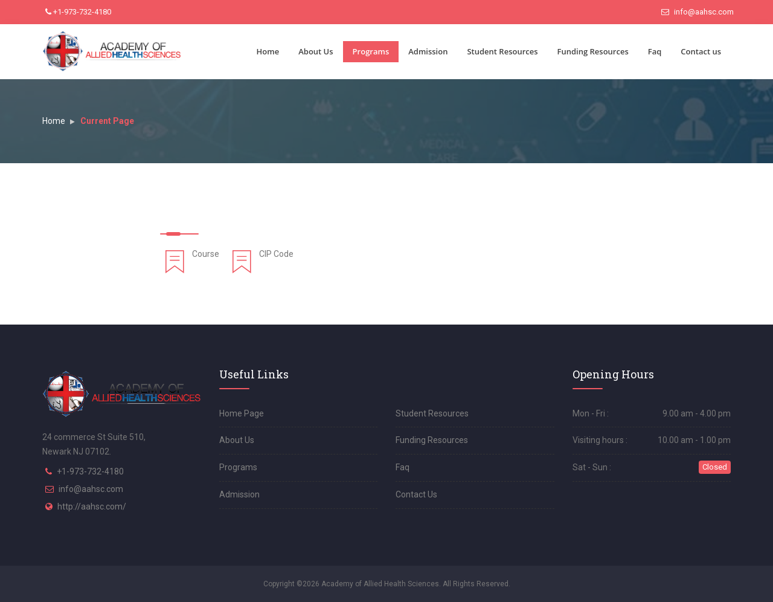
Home (268, 51)
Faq (655, 51)
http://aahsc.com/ (91, 506)
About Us (315, 51)
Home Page (241, 413)
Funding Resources (593, 51)
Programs (371, 51)
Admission (427, 51)
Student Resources (502, 51)
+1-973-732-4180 (78, 11)
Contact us (701, 51)
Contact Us (416, 494)
